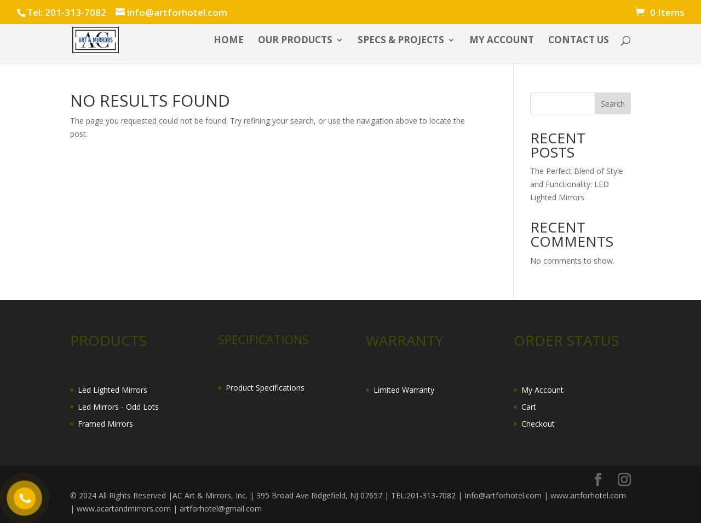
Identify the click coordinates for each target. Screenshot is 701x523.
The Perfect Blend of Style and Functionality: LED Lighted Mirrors (576, 184)
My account (501, 41)
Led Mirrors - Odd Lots (118, 407)
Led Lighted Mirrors (112, 390)
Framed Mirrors (105, 424)
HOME (229, 41)
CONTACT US (578, 41)
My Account (542, 390)
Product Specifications (265, 387)
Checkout (538, 424)
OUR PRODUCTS (295, 41)
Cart (528, 407)
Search (613, 103)
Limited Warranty (404, 390)
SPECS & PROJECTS (401, 41)
